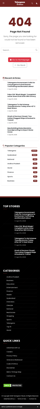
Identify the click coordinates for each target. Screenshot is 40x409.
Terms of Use (22, 399)
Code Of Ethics (12, 364)
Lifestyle (10, 305)
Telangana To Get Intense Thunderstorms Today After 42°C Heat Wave (21, 106)
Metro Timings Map (14, 372)
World (9, 330)
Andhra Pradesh (13, 277)
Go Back (20, 65)
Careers (10, 352)
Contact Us (11, 376)
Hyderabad (11, 298)
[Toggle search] (32, 3)
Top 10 (9, 327)
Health (9, 295)
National (10, 309)
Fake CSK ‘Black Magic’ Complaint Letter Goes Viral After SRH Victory (21, 95)
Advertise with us (13, 348)
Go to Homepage (19, 59)
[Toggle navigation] (3, 3)
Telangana (11, 323)
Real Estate (11, 312)
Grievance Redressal (14, 360)
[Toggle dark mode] (37, 3)
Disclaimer (11, 368)
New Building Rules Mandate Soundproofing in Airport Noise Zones (20, 130)
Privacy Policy (12, 356)
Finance (10, 291)
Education (10, 284)
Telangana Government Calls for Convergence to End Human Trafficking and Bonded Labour (21, 84)
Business (10, 280)
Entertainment (12, 288)
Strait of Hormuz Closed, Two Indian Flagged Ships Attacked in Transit (21, 118)
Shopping (10, 316)
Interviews (10, 302)
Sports (9, 320)
